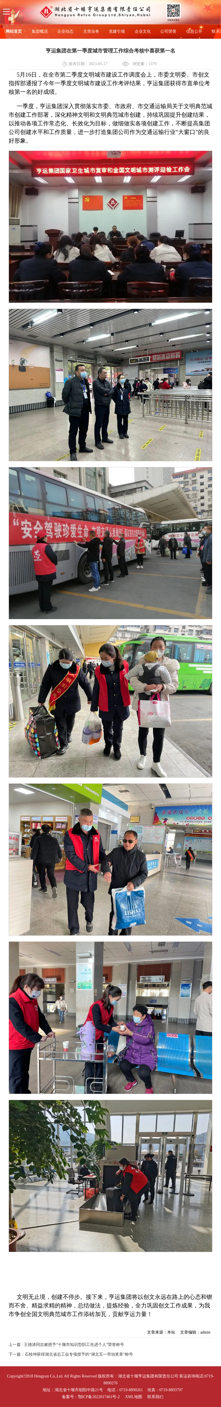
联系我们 (155, 1397)
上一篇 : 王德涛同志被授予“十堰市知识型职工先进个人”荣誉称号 (66, 1344)
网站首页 (14, 31)
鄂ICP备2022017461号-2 (99, 1397)
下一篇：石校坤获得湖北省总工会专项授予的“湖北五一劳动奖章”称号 (71, 1354)
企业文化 (143, 31)
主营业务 (91, 31)
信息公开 (194, 31)
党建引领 (117, 31)
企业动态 (65, 31)
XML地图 (133, 1397)
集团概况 (40, 31)
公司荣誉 (168, 31)
